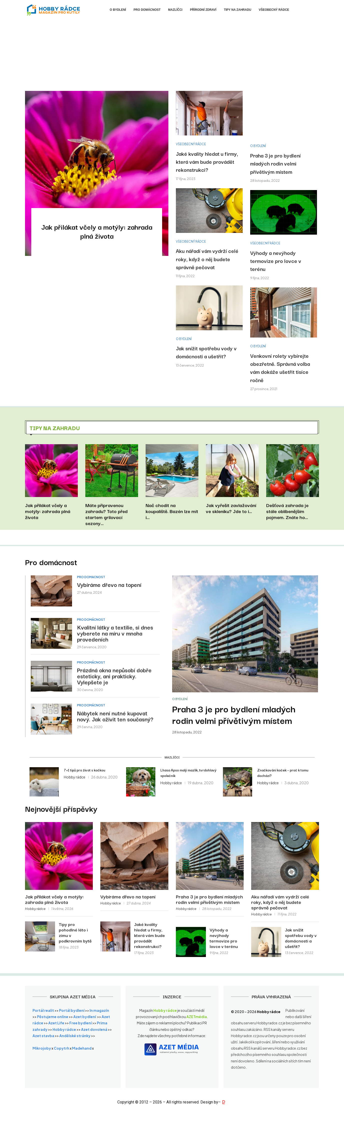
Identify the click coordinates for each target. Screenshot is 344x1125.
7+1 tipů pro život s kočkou (84, 770)
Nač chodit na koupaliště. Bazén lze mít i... (172, 511)
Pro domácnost (147, 10)
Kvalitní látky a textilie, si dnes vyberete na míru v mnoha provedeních (115, 633)
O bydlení (118, 10)
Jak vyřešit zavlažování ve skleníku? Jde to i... (231, 508)
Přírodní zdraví (203, 10)
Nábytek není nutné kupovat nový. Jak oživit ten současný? (115, 715)
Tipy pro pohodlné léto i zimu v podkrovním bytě (75, 932)
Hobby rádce (70, 248)
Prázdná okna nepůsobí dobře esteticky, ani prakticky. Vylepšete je (114, 675)
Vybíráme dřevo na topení (109, 584)
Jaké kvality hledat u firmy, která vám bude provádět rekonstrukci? (207, 161)
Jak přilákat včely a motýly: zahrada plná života (96, 231)
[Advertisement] (172, 57)
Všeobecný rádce (274, 10)
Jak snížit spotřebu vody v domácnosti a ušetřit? (206, 352)
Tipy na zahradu (237, 10)
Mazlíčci (175, 10)
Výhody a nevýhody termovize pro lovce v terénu (275, 261)
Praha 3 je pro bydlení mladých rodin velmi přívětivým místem (275, 163)
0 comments (124, 248)
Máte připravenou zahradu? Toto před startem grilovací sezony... (106, 514)
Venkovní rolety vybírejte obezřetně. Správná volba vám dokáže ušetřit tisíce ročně (280, 368)
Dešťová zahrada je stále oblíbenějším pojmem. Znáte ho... (287, 511)
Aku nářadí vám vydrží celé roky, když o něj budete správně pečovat (207, 259)
